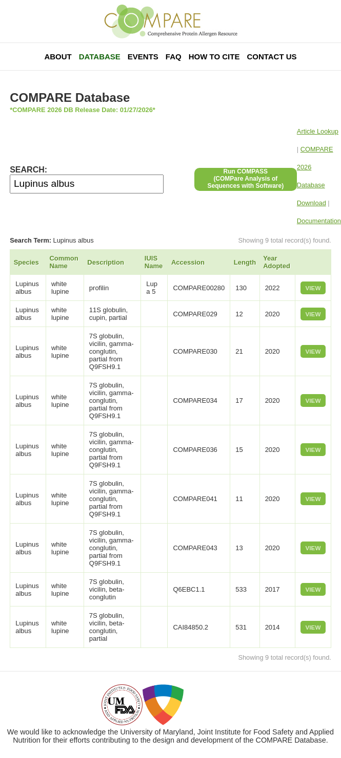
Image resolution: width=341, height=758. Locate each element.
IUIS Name (154, 262)
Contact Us (271, 56)
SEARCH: (28, 169)
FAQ (174, 56)
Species (26, 262)
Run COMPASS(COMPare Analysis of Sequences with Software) (245, 178)
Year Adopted (276, 262)
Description (105, 262)
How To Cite (214, 56)
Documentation (319, 221)
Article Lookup (317, 131)
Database (100, 56)
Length (245, 262)
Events (143, 56)
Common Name (63, 262)
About (57, 56)
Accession (188, 262)
